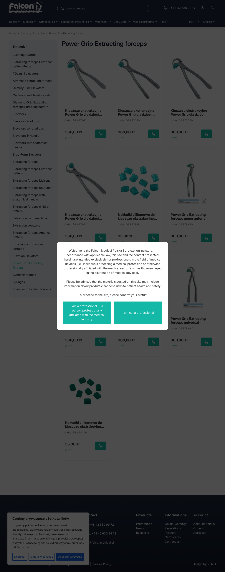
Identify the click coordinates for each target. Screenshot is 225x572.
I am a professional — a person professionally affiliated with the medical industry (87, 312)
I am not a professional (138, 312)
